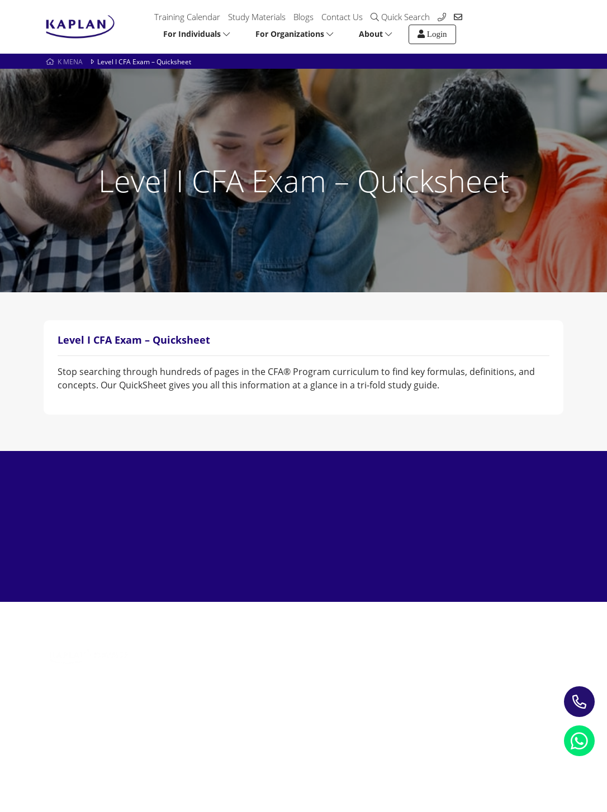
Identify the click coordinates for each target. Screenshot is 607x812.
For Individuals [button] (196, 34)
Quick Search (400, 16)
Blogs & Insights (288, 658)
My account (387, 674)
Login (432, 34)
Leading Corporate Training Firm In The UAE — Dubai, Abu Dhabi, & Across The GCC (189, 705)
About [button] (375, 34)
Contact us (385, 658)
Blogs (303, 16)
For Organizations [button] (294, 34)
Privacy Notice (71, 759)
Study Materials (257, 16)
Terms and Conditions (232, 759)
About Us (383, 642)
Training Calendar (187, 16)
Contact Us (342, 16)
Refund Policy (144, 759)
